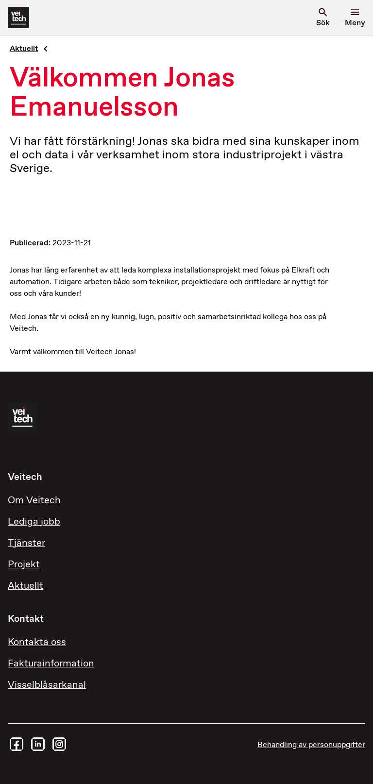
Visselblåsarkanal (47, 685)
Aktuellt (24, 49)
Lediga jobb (34, 521)
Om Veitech (34, 500)
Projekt (24, 564)
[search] (323, 17)
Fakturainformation (51, 663)
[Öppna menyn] (355, 17)
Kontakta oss (37, 642)
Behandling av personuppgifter (311, 745)
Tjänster (26, 543)
